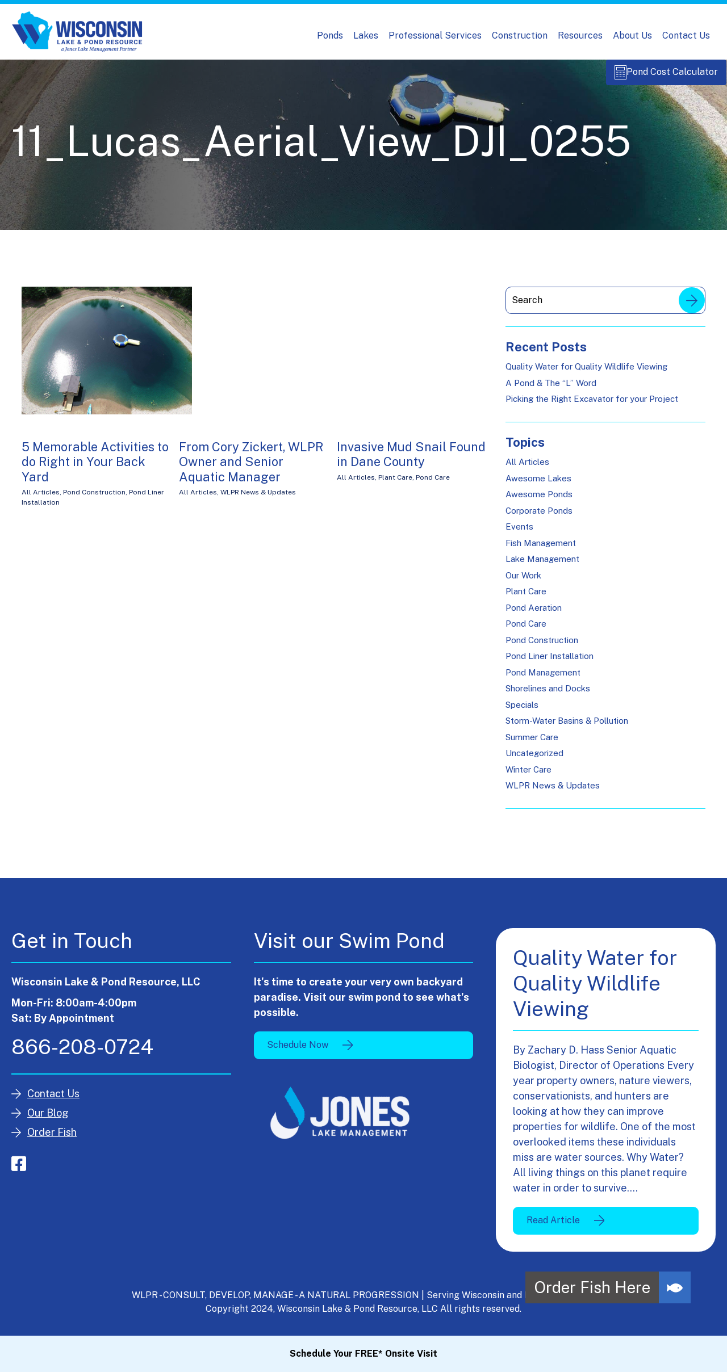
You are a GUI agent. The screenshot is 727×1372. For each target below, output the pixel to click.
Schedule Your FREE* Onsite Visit (363, 1353)
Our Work (523, 581)
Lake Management (542, 565)
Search (692, 306)
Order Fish (52, 1138)
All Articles (41, 498)
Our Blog (48, 1119)
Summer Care (531, 743)
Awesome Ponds (539, 500)
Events (519, 533)
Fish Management (540, 549)
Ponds (330, 35)
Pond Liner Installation (549, 662)
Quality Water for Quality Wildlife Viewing (586, 372)
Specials (521, 711)
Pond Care (433, 484)
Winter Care (528, 776)
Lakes (365, 35)
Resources (580, 35)
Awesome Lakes (538, 484)
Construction (520, 35)
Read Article (553, 1226)
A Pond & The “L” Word (550, 389)
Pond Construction (94, 498)
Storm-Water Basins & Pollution (566, 727)
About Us (632, 35)
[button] (675, 1287)
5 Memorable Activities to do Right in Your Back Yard (95, 468)
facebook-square (18, 1169)
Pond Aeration (533, 614)
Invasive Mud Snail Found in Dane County (411, 460)
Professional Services (435, 35)
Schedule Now (297, 1051)
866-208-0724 (82, 1053)
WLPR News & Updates (258, 498)
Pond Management (542, 678)
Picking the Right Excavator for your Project (591, 405)
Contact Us (686, 35)
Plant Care (395, 484)
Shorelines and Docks (547, 694)
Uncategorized (534, 759)
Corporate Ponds (539, 517)
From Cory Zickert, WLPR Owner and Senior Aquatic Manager (251, 468)
